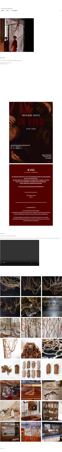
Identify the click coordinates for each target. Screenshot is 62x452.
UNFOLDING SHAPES (12, 60)
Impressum (2, 448)
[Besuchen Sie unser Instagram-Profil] (60, 10)
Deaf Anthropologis (12, 235)
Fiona (19, 60)
